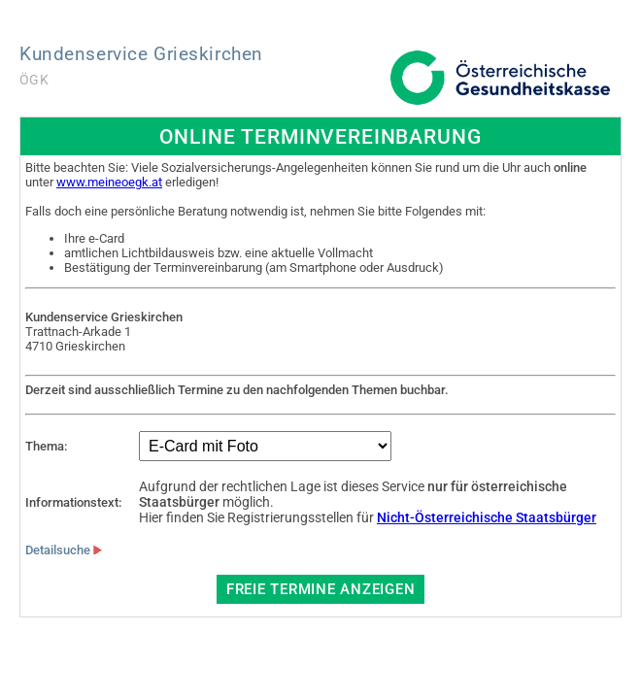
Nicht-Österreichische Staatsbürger (486, 517)
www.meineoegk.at (109, 182)
